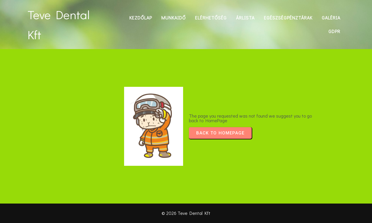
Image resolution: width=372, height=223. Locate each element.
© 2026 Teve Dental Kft (186, 213)
